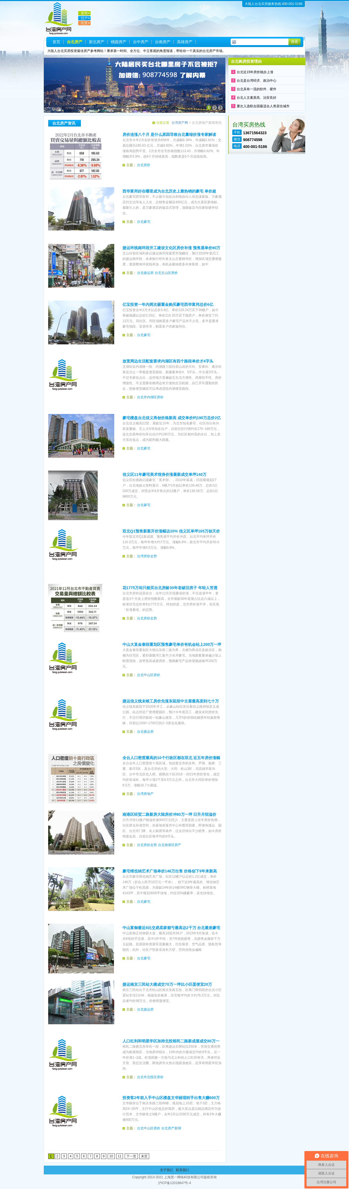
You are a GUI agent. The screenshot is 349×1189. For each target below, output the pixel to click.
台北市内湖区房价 (150, 397)
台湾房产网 (179, 123)
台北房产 (74, 42)
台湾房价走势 (147, 556)
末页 (144, 1156)
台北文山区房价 (166, 273)
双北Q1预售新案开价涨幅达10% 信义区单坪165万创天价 (171, 531)
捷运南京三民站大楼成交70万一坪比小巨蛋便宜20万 (167, 984)
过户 (84, 18)
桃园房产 (118, 42)
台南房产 (162, 42)
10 (111, 1156)
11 (119, 1156)
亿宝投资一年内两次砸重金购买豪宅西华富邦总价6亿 (167, 304)
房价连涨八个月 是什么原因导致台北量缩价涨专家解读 (169, 134)
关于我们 (166, 1170)
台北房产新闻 (171, 1128)
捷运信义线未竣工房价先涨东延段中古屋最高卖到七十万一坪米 (170, 701)
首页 (56, 42)
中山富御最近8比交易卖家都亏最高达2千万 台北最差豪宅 (171, 928)
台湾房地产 (145, 794)
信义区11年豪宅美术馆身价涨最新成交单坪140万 (164, 474)
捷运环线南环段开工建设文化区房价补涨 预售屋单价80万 (171, 248)
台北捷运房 (145, 273)
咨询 (84, 13)
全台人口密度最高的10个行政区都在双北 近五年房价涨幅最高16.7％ (171, 758)
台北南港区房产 (169, 845)
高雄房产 (184, 42)
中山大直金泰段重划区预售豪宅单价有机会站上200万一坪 (171, 644)
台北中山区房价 (148, 675)
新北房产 (96, 42)
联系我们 (182, 1170)
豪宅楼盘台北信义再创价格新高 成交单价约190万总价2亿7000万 (171, 418)
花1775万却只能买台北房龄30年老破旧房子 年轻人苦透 (169, 588)
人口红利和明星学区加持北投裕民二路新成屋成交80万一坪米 (170, 1041)
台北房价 (143, 165)
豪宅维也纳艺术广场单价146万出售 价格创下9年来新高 (169, 871)
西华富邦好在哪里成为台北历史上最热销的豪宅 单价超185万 (169, 191)
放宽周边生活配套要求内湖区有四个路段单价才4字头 (167, 361)
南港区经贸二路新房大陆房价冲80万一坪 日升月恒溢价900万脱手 (169, 814)
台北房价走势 (147, 618)
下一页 (131, 1156)
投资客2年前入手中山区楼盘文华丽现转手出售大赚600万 (171, 1097)
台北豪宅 (143, 222)
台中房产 (140, 42)
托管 (84, 23)
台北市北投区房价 (150, 1077)
